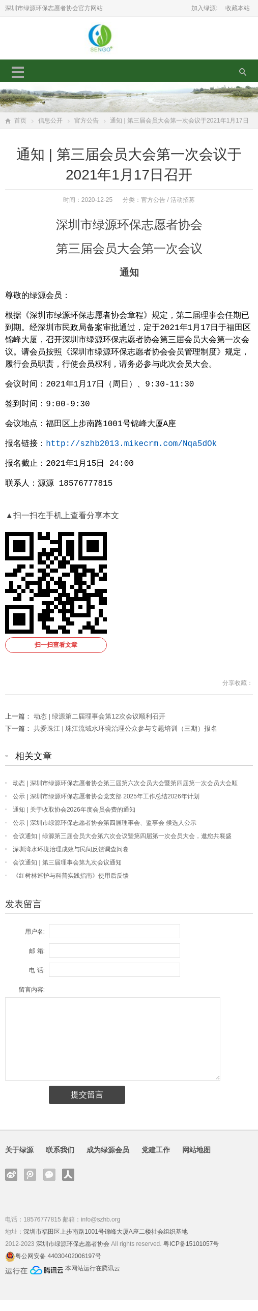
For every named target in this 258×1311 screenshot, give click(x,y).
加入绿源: (204, 8)
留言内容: (32, 1000)
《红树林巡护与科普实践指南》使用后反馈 (71, 886)
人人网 (68, 1186)
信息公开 (50, 120)
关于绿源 (19, 1161)
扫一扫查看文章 (56, 656)
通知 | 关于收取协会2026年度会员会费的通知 (74, 820)
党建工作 (155, 1161)
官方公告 (86, 120)
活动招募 (182, 199)
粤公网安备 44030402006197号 (58, 1267)
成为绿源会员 (108, 1161)
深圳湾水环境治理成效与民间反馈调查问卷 (71, 860)
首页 (20, 120)
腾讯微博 (30, 1186)
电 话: (37, 981)
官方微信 (49, 1186)
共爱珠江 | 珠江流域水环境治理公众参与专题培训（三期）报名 (126, 739)
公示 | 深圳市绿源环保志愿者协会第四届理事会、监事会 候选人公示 (104, 834)
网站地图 (196, 1161)
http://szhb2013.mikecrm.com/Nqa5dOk (131, 452)
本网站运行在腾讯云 (92, 1279)
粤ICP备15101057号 (191, 1255)
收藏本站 (237, 8)
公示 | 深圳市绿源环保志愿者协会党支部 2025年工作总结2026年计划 (106, 807)
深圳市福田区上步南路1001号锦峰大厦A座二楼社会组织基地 (105, 1242)
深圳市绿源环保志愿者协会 (72, 1255)
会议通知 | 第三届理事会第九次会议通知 (67, 873)
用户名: (35, 942)
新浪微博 (11, 1186)
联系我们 (60, 1161)
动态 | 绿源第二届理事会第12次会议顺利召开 (99, 727)
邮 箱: (37, 962)
